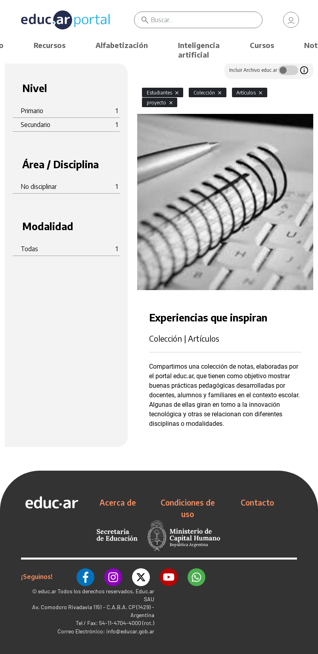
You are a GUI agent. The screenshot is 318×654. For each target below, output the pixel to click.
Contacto (257, 502)
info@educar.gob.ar (130, 630)
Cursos (262, 45)
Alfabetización (122, 45)
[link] (291, 20)
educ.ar (47, 590)
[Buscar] (207, 20)
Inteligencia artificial (199, 49)
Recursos (49, 45)
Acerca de (118, 502)
